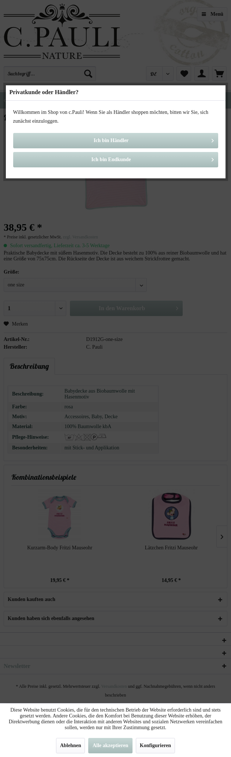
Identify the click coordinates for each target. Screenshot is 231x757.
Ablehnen (70, 745)
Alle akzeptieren (110, 745)
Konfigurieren (155, 745)
